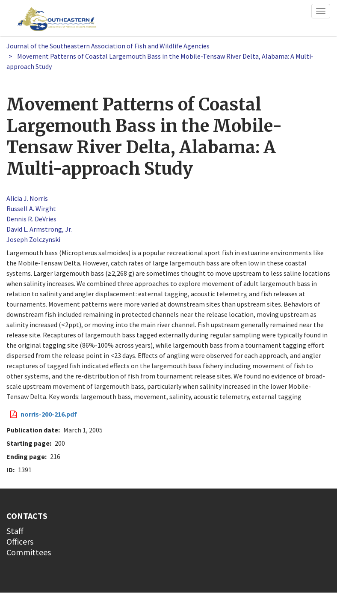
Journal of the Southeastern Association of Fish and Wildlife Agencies (108, 46)
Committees (28, 552)
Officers (19, 541)
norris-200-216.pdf (49, 414)
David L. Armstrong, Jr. (39, 229)
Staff (15, 530)
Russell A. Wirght (31, 208)
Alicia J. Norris (27, 198)
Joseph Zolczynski (33, 239)
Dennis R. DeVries (31, 219)
